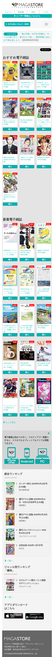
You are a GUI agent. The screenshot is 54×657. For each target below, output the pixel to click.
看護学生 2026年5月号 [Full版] (43, 251)
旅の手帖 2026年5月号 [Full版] (43, 327)
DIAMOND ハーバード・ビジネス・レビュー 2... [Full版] (10, 252)
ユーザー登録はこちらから (27, 16)
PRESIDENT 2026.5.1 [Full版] (25, 364)
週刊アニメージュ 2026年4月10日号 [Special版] (43, 408)
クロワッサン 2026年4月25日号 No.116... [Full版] (26, 408)
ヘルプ (45, 12)
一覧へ (8, 561)
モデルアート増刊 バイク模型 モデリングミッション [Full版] (43, 123)
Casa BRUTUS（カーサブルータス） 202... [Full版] (26, 85)
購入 (10, 92)
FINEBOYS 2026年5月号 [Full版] (43, 158)
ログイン (8, 12)
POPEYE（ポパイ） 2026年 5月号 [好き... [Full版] (43, 85)
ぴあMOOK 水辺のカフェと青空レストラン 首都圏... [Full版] (10, 329)
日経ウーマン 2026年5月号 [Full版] (26, 158)
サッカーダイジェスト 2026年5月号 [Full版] (10, 408)
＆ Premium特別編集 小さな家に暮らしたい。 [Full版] (26, 328)
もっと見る (9, 422)
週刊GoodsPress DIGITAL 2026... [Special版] (25, 252)
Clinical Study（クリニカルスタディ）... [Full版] (9, 291)
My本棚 (21, 12)
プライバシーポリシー (33, 644)
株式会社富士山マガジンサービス (26, 649)
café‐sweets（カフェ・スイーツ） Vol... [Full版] (10, 365)
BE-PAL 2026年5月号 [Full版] (26, 121)
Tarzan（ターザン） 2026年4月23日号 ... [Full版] (10, 85)
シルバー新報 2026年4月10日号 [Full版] (43, 291)
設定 (33, 12)
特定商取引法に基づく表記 (14, 647)
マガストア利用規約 (12, 644)
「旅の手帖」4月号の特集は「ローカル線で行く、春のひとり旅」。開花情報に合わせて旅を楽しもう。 (27, 37)
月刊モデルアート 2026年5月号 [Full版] (9, 197)
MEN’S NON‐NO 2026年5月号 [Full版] (9, 159)
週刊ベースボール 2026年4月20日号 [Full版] (9, 122)
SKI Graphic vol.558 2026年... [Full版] (43, 364)
